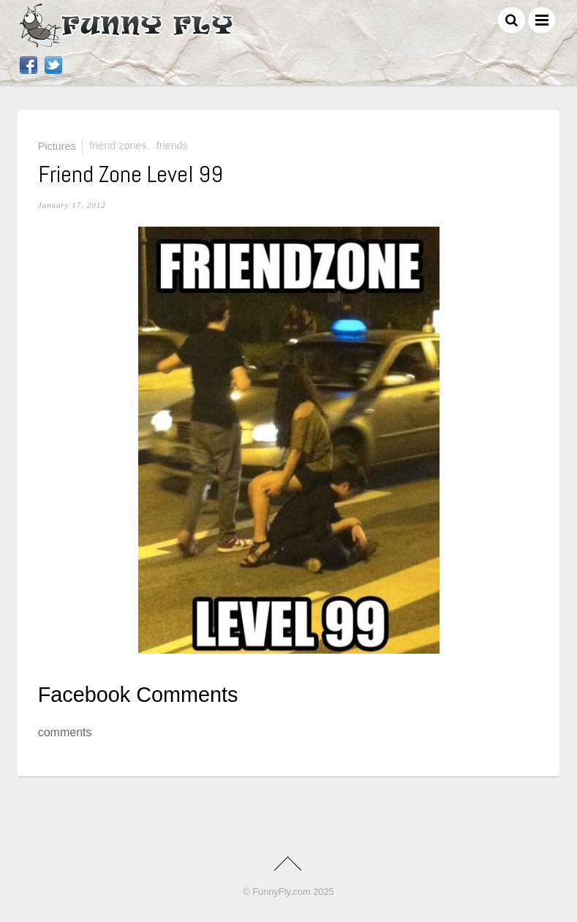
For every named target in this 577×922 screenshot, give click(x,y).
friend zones (117, 145)
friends (172, 145)
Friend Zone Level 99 (130, 174)
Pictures (57, 145)
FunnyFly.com (281, 891)
